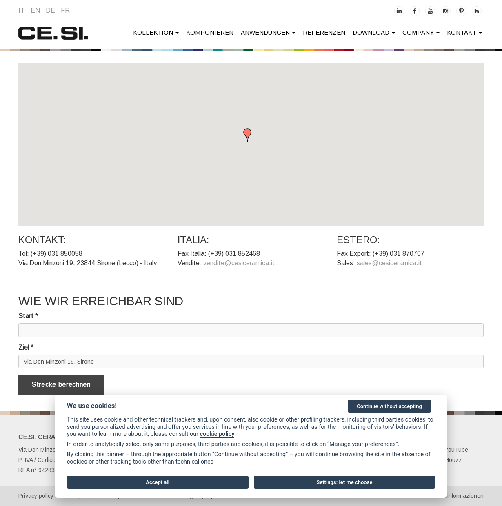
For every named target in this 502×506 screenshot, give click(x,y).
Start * (28, 316)
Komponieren (209, 32)
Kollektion (156, 32)
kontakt (464, 32)
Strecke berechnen (61, 384)
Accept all (157, 482)
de (50, 10)
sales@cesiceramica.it (389, 263)
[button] (251, 136)
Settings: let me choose (344, 482)
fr (65, 10)
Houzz (449, 460)
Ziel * (25, 347)
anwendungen (268, 32)
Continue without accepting (389, 406)
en (35, 10)
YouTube (452, 449)
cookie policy (217, 434)
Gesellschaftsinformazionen (448, 496)
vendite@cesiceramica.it (239, 263)
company (421, 32)
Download (374, 32)
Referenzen (324, 32)
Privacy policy (35, 496)
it (21, 10)
